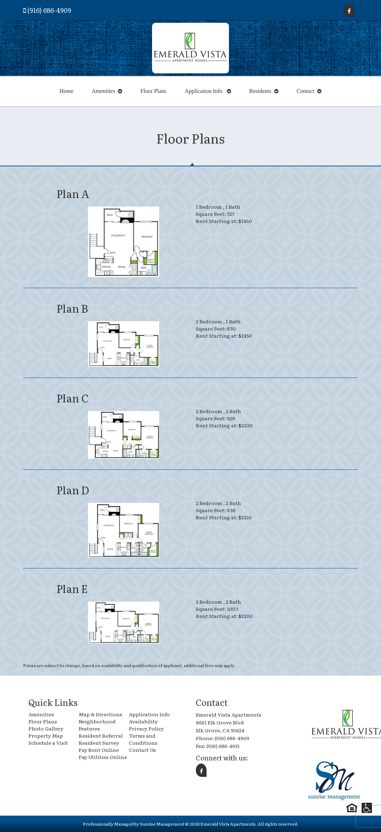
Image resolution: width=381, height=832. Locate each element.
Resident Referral (101, 735)
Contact (305, 91)
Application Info (204, 91)
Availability (143, 721)
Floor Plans (153, 91)
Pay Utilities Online (103, 756)
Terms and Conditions (143, 739)
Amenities (103, 91)
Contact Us (142, 749)
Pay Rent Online (99, 749)
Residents (260, 91)
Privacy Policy (146, 728)
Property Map (45, 735)
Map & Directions (100, 714)
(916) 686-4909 (49, 10)
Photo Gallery (45, 728)
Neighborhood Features (97, 725)
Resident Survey (99, 742)
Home (66, 91)
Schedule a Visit (48, 742)
